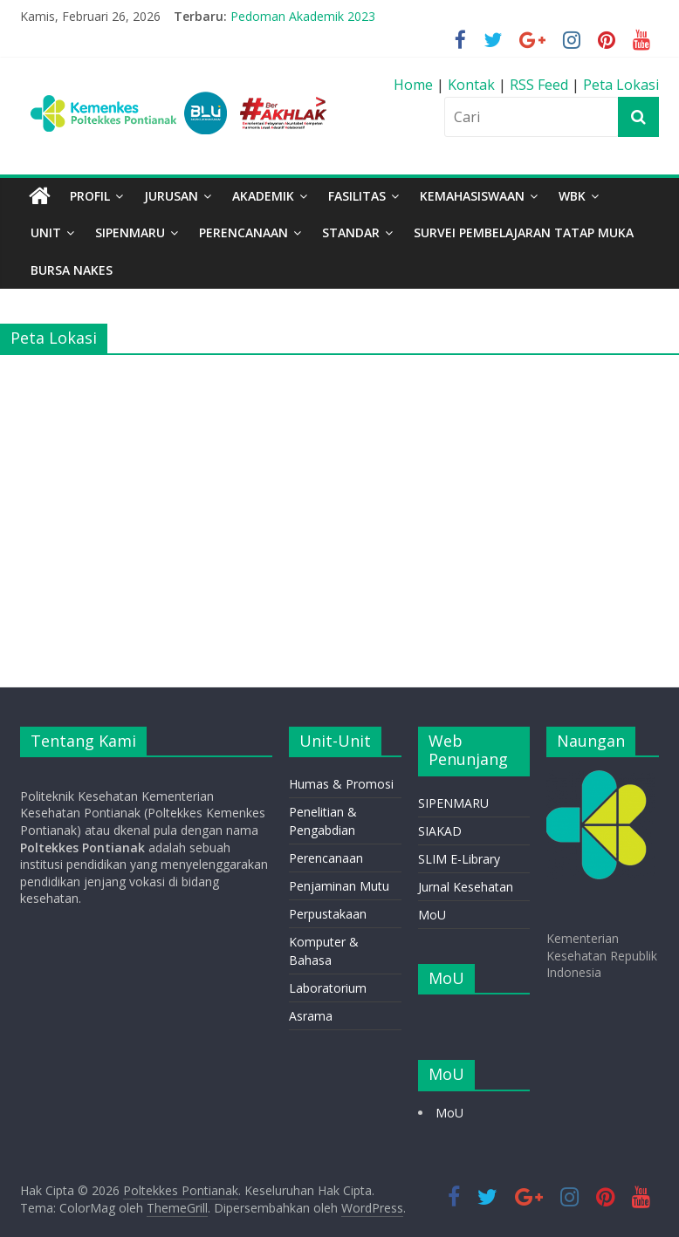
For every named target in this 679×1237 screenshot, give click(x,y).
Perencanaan (326, 858)
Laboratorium (328, 988)
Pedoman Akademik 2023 (302, 16)
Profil (90, 196)
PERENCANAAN (243, 232)
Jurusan (171, 196)
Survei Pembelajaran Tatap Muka (524, 232)
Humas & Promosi (341, 784)
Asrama (311, 1016)
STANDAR (351, 232)
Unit (46, 232)
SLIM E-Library (459, 859)
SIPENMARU (130, 232)
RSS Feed (539, 84)
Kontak (473, 84)
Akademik (263, 196)
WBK (572, 196)
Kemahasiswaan (472, 196)
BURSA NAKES (72, 270)
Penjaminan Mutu (339, 886)
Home (415, 84)
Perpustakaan (328, 914)
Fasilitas (357, 196)
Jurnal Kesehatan (465, 886)
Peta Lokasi (621, 84)
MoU (432, 914)
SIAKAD (440, 831)
